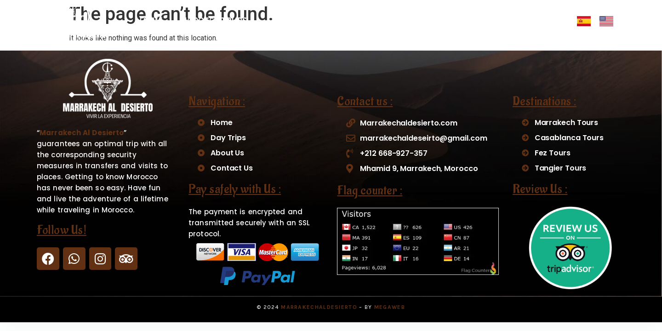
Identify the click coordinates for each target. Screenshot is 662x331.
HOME (150, 21)
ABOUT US (475, 21)
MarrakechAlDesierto (319, 307)
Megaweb (389, 307)
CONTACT (531, 21)
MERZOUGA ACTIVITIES (390, 21)
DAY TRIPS (300, 21)
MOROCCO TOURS (219, 21)
